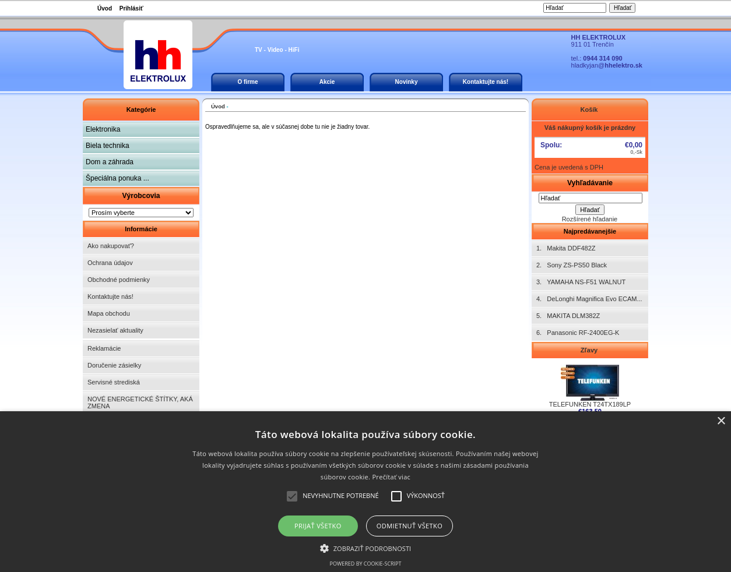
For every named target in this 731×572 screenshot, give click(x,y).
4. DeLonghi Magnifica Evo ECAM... (589, 298)
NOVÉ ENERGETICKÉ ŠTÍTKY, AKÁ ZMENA (140, 402)
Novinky (406, 82)
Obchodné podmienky (118, 279)
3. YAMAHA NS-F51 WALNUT (580, 281)
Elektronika (103, 129)
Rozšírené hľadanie (590, 219)
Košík (589, 109)
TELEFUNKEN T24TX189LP (590, 401)
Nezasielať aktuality (115, 330)
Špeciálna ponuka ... (117, 178)
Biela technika (107, 146)
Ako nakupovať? (110, 245)
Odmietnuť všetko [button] (409, 525)
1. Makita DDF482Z (565, 248)
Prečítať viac (391, 476)
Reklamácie (104, 348)
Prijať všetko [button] (318, 525)
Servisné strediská (113, 382)
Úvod (104, 8)
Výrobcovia (141, 196)
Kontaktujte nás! (485, 82)
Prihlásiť (131, 8)
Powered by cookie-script (366, 563)
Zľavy (590, 350)
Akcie (327, 82)
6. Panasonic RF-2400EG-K (577, 332)
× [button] (720, 421)
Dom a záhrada (109, 162)
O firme (247, 82)
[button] (366, 547)
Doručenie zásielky (114, 365)
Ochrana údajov (110, 262)
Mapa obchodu (108, 313)
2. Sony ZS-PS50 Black (571, 265)
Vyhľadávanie (590, 183)
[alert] (365, 491)
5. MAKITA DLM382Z (568, 315)
